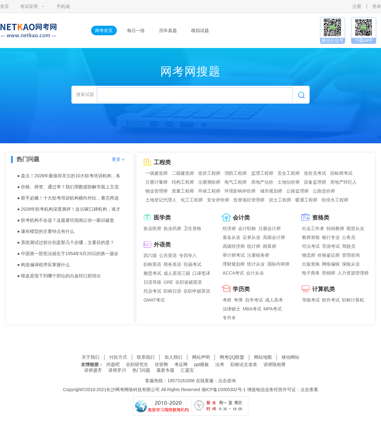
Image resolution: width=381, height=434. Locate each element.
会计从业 (255, 272)
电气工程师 (235, 182)
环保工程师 (209, 190)
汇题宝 (187, 370)
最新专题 (165, 370)
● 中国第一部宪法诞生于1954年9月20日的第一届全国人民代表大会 (67, 255)
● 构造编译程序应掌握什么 (43, 264)
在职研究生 (137, 364)
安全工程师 (288, 173)
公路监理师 (297, 190)
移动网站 (290, 357)
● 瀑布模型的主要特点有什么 (45, 231)
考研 (227, 299)
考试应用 (29, 6)
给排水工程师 (335, 199)
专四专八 (188, 255)
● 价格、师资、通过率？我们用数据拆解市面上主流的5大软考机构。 (68, 188)
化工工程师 (192, 199)
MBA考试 (252, 308)
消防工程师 (235, 173)
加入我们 (173, 357)
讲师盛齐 (93, 370)
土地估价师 (288, 182)
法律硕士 (231, 308)
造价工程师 (209, 173)
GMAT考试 (154, 299)
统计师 (253, 246)
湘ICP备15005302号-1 (223, 389)
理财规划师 (234, 264)
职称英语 (152, 264)
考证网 (181, 364)
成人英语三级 (177, 273)
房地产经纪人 (343, 182)
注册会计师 (269, 228)
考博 (238, 299)
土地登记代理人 (161, 199)
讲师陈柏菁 (275, 364)
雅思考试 (152, 273)
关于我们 (90, 357)
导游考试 (331, 246)
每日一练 (136, 30)
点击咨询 (227, 380)
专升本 (229, 317)
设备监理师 (315, 182)
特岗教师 (335, 228)
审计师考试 (234, 255)
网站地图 (263, 357)
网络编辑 (331, 264)
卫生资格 (192, 228)
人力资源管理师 (353, 272)
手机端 (63, 6)
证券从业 (251, 237)
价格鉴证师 (329, 255)
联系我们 (146, 357)
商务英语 (172, 264)
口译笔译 (201, 273)
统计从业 (256, 264)
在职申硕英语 (197, 291)
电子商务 (311, 272)
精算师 (269, 246)
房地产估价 (262, 182)
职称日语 (172, 291)
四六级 (150, 255)
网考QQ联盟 (232, 357)
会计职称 (247, 228)
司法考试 (311, 246)
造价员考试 (315, 173)
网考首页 (104, 30)
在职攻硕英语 (188, 282)
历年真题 (168, 30)
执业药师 (172, 228)
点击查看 (309, 389)
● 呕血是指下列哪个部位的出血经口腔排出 (59, 275)
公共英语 (168, 255)
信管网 (161, 364)
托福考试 (192, 264)
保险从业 (351, 264)
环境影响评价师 (240, 190)
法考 (219, 364)
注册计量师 (156, 182)
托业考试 (152, 291)
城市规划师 (271, 190)
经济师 (229, 228)
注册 (356, 6)
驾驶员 (348, 246)
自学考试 (254, 299)
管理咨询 (351, 255)
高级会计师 (274, 237)
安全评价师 (218, 199)
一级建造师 (156, 173)
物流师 (308, 255)
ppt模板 (201, 364)
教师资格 (311, 237)
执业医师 (152, 228)
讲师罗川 (117, 370)
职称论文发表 (244, 364)
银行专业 (331, 237)
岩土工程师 (280, 199)
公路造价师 (324, 190)
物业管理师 (156, 190)
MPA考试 (273, 308)
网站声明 (201, 357)
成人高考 (274, 299)
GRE (168, 282)
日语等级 (152, 282)
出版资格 (311, 264)
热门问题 (141, 370)
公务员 (348, 237)
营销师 (328, 272)
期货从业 (355, 228)
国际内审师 (278, 264)
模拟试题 (200, 30)
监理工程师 (262, 173)
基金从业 (231, 237)
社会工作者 (313, 228)
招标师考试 (341, 173)
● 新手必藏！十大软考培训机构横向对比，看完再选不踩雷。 (68, 199)
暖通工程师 (306, 199)
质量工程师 (183, 190)
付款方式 (118, 357)
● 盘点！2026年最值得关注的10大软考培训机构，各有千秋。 (68, 177)
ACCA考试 (233, 272)
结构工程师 (183, 182)
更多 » (118, 159)
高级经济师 (234, 246)
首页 (4, 6)
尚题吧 (113, 364)
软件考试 (331, 299)
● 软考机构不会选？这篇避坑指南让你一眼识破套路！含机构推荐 (65, 222)
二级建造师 (183, 173)
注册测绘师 (209, 182)
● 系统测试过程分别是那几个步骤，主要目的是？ (65, 242)
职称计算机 (353, 299)
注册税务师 (258, 255)
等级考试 (311, 299)
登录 (376, 6)
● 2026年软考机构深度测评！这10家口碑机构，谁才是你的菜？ (68, 211)
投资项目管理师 (248, 199)
